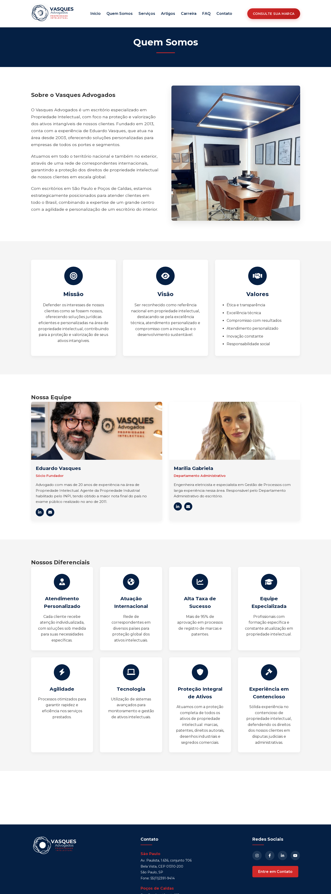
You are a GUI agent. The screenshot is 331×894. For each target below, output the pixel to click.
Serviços (146, 13)
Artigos (168, 13)
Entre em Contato (275, 871)
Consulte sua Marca (274, 14)
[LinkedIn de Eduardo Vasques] (40, 512)
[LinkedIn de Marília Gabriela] (178, 506)
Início (95, 13)
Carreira (188, 13)
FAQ (206, 13)
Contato (224, 13)
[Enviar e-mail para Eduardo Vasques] (50, 512)
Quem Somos (119, 13)
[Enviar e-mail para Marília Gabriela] (188, 506)
